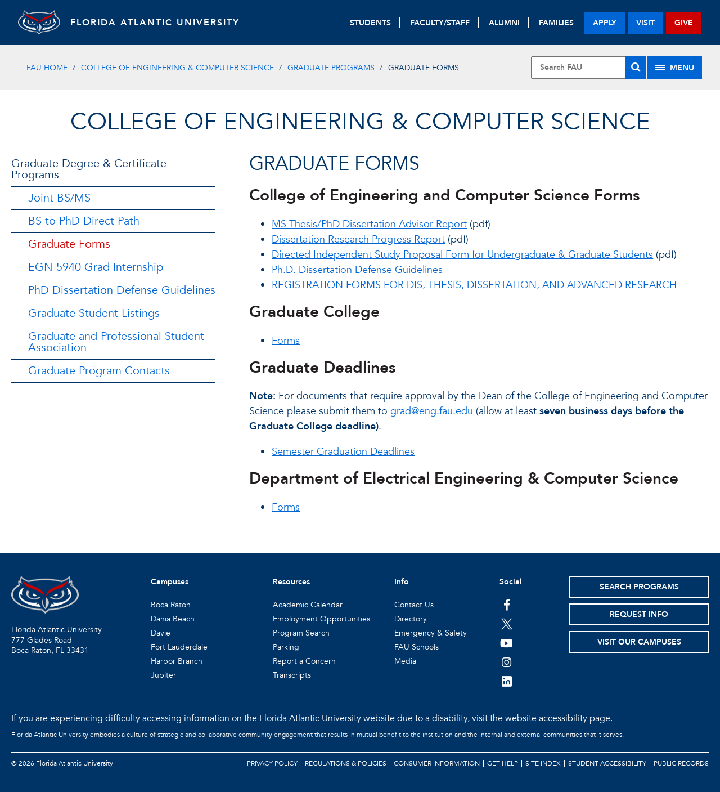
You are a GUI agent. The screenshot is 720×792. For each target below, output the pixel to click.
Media (405, 661)
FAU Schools (416, 647)
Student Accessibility (607, 763)
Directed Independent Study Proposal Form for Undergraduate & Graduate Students (462, 255)
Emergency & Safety (430, 633)
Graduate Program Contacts (99, 370)
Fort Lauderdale (179, 647)
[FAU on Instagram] (507, 662)
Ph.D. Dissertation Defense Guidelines (357, 270)
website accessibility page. (559, 718)
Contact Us (414, 604)
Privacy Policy (272, 763)
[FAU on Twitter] (507, 623)
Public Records (681, 763)
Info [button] (401, 581)
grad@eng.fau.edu (431, 411)
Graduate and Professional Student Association (116, 342)
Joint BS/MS (59, 197)
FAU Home (47, 67)
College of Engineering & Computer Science (177, 67)
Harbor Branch (176, 661)
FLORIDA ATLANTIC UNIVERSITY (159, 22)
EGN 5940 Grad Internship (95, 267)
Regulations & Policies (345, 763)
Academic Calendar (308, 604)
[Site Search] (588, 67)
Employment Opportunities (321, 619)
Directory (410, 619)
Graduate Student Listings (94, 313)
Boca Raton (171, 604)
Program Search (301, 633)
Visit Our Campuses (639, 642)
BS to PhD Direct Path (84, 221)
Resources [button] (291, 581)
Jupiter (163, 675)
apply (604, 22)
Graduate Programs (331, 67)
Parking (286, 647)
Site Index (543, 763)
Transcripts (292, 675)
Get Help (502, 763)
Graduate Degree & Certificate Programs (88, 169)
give (683, 22)
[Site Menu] (674, 67)
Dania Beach (173, 619)
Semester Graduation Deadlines (343, 452)
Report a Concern (304, 661)
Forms (286, 341)
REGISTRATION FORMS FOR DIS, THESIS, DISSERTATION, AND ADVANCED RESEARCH (474, 285)
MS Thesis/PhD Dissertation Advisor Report (369, 224)
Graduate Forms (69, 244)
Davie (160, 633)
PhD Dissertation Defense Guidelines (121, 290)
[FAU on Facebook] (507, 604)
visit (645, 22)
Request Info (639, 614)
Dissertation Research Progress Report (358, 239)
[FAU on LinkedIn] (507, 681)
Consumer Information (437, 763)
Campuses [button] (169, 581)
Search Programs (639, 586)
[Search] (636, 67)
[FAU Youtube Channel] (507, 642)
